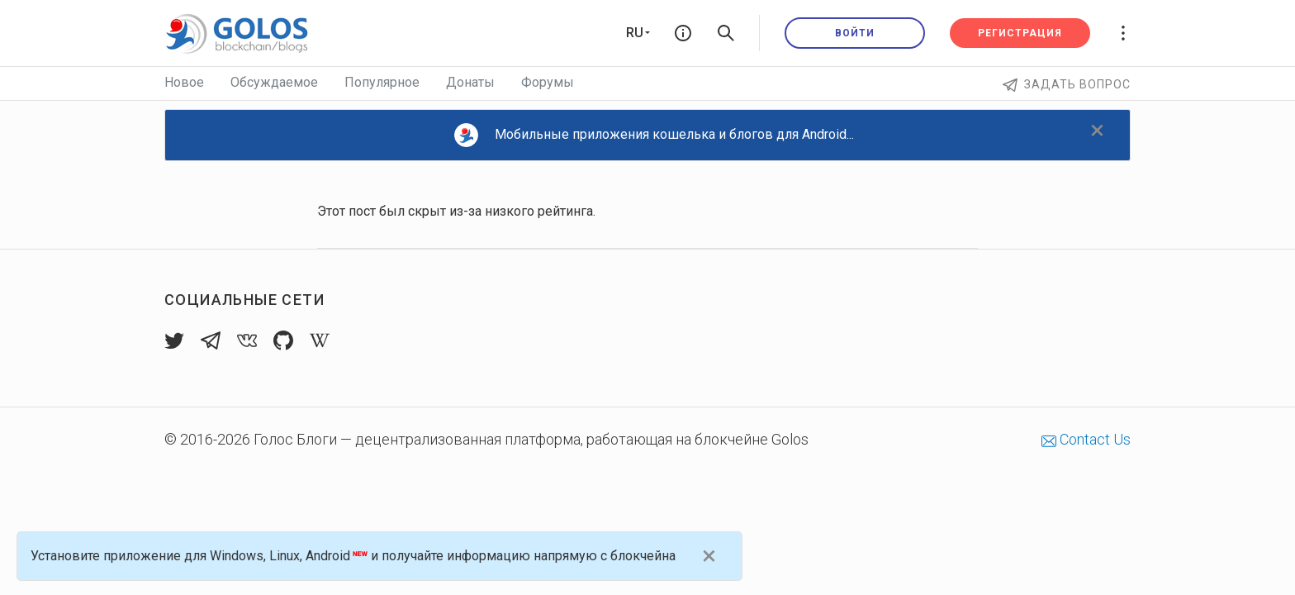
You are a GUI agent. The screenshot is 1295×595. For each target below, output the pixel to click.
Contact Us (1086, 439)
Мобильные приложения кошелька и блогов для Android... (654, 135)
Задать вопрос (1067, 84)
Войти (855, 33)
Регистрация (1020, 33)
